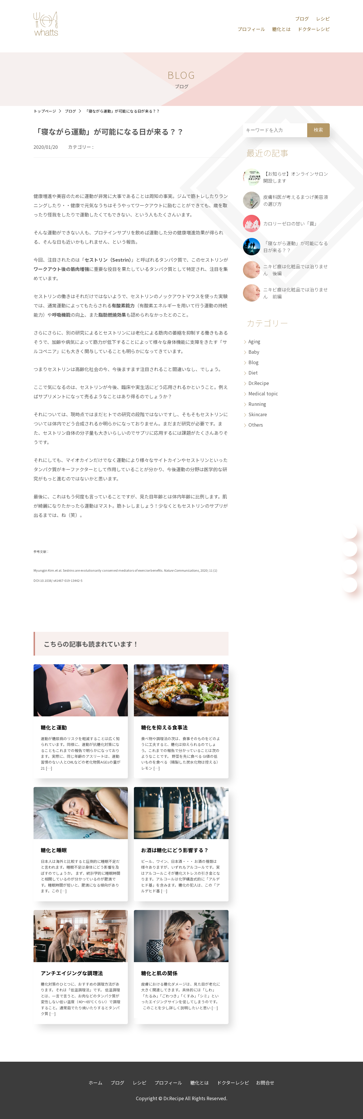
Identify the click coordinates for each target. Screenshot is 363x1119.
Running (257, 403)
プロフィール (250, 28)
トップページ (45, 111)
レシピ (322, 18)
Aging (254, 341)
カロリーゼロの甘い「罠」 (291, 223)
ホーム (95, 1082)
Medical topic (263, 393)
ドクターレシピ (313, 28)
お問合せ (265, 1082)
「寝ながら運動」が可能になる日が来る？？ (122, 111)
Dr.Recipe (258, 382)
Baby (253, 351)
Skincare (257, 414)
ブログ (301, 18)
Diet (253, 372)
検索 (318, 129)
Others (255, 424)
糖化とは (281, 28)
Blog (253, 362)
